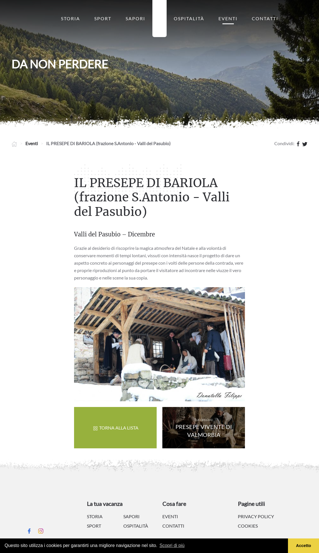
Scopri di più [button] (172, 545)
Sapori (135, 18)
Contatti (265, 18)
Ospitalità (189, 18)
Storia (70, 18)
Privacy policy (256, 516)
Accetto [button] (303, 545)
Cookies (248, 525)
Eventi (228, 18)
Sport (102, 18)
